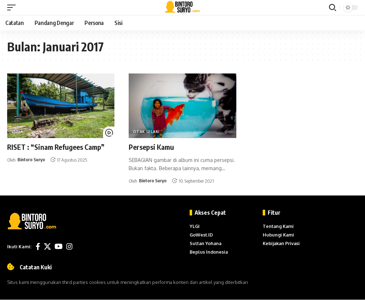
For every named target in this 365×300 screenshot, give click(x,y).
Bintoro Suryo (31, 160)
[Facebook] (38, 246)
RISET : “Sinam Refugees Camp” (55, 146)
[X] (47, 246)
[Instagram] (69, 246)
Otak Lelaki (146, 131)
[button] (13, 7)
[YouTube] (59, 246)
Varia (17, 131)
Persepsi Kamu (151, 146)
